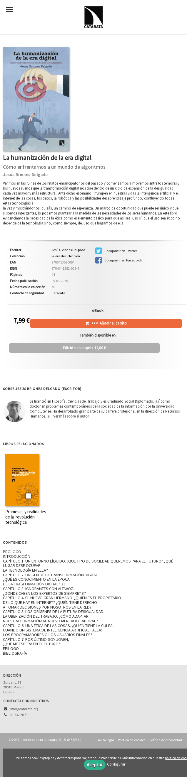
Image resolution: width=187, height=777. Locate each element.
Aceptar (95, 765)
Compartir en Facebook (118, 260)
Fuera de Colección (65, 256)
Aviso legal (106, 740)
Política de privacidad (165, 740)
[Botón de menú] (11, 9)
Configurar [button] (116, 764)
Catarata (58, 293)
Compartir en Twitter (116, 251)
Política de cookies (131, 740)
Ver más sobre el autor (71, 416)
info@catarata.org (24, 709)
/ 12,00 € (84, 347)
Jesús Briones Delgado (25, 174)
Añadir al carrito (109, 323)
